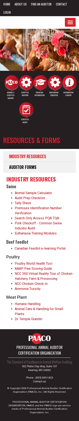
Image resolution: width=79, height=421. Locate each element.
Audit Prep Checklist (30, 198)
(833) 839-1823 (44, 377)
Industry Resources (27, 156)
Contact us (39, 381)
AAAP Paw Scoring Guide (33, 269)
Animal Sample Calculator (33, 193)
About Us (21, 4)
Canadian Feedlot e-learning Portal (40, 248)
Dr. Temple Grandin (28, 319)
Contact (61, 4)
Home (6, 4)
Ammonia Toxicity (28, 289)
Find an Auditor (41, 4)
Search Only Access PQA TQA (37, 218)
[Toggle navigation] (70, 22)
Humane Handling (27, 304)
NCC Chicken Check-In (31, 284)
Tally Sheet (23, 203)
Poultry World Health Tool (33, 264)
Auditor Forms (22, 167)
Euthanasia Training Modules (36, 233)
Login (7, 12)
